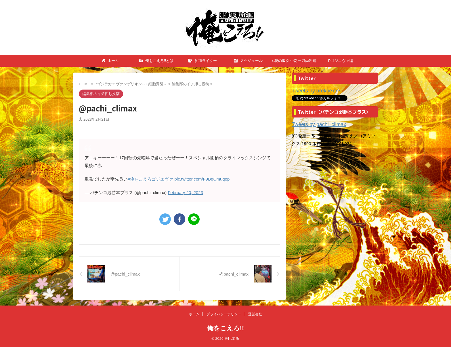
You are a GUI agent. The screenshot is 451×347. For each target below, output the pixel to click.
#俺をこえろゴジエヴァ (150, 179)
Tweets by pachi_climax (314, 123)
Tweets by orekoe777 (312, 90)
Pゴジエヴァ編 (340, 60)
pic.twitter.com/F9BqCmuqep (202, 179)
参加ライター (202, 60)
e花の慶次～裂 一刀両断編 (294, 60)
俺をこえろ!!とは (156, 60)
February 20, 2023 (185, 192)
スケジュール (248, 60)
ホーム (110, 60)
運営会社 (255, 314)
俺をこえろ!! (225, 328)
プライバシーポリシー (224, 314)
